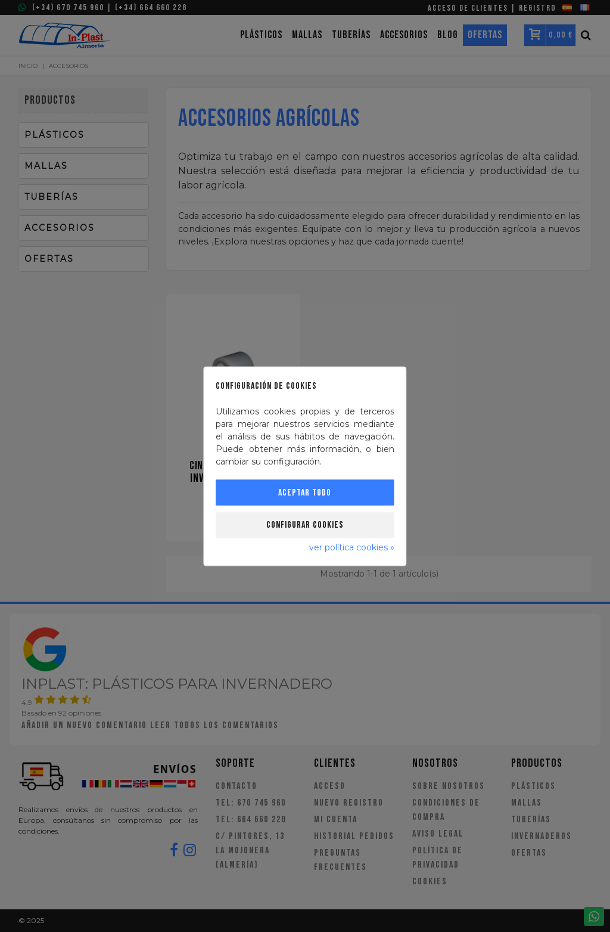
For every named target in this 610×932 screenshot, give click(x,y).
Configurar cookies (305, 524)
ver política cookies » (351, 546)
